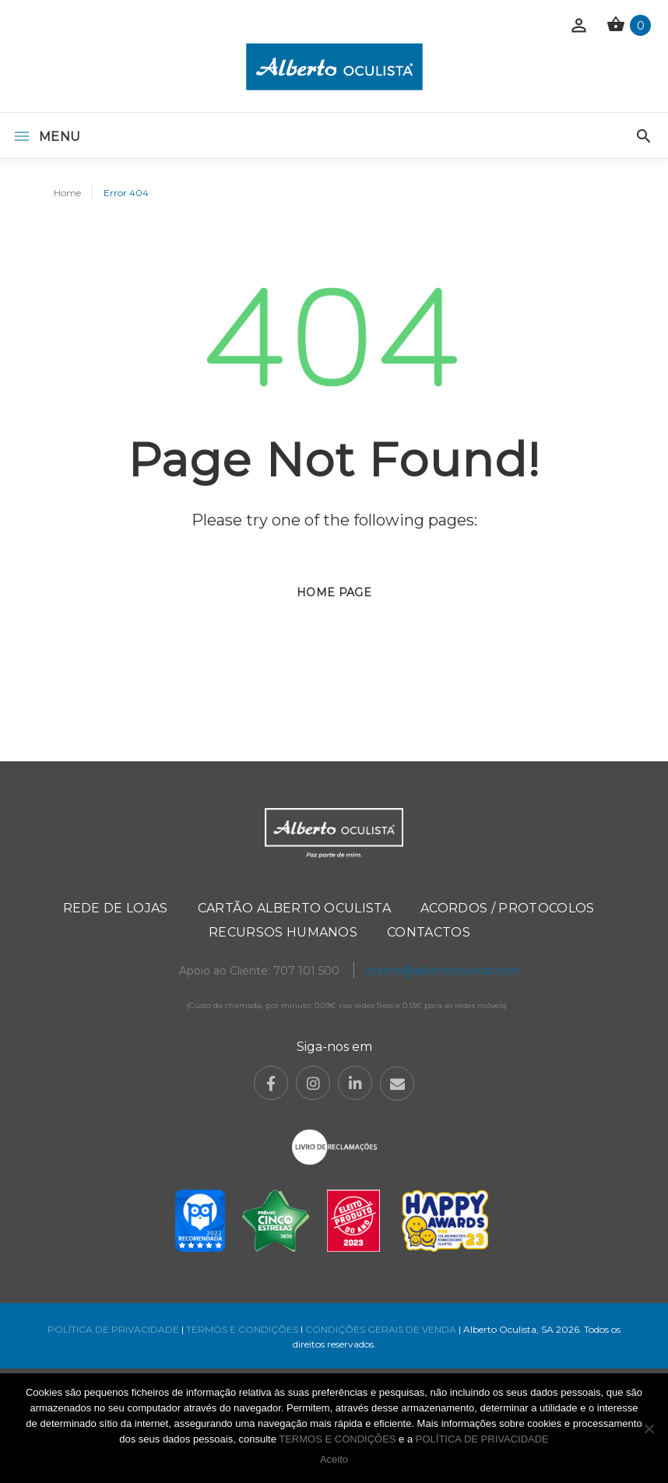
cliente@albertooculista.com (443, 971)
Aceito (334, 1459)
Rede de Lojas (115, 908)
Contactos (428, 932)
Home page (334, 592)
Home (67, 193)
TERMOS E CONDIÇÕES (242, 1329)
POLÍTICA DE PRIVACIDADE (113, 1329)
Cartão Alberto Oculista (294, 908)
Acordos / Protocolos (507, 908)
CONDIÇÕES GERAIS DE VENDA (382, 1329)
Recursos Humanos (283, 932)
